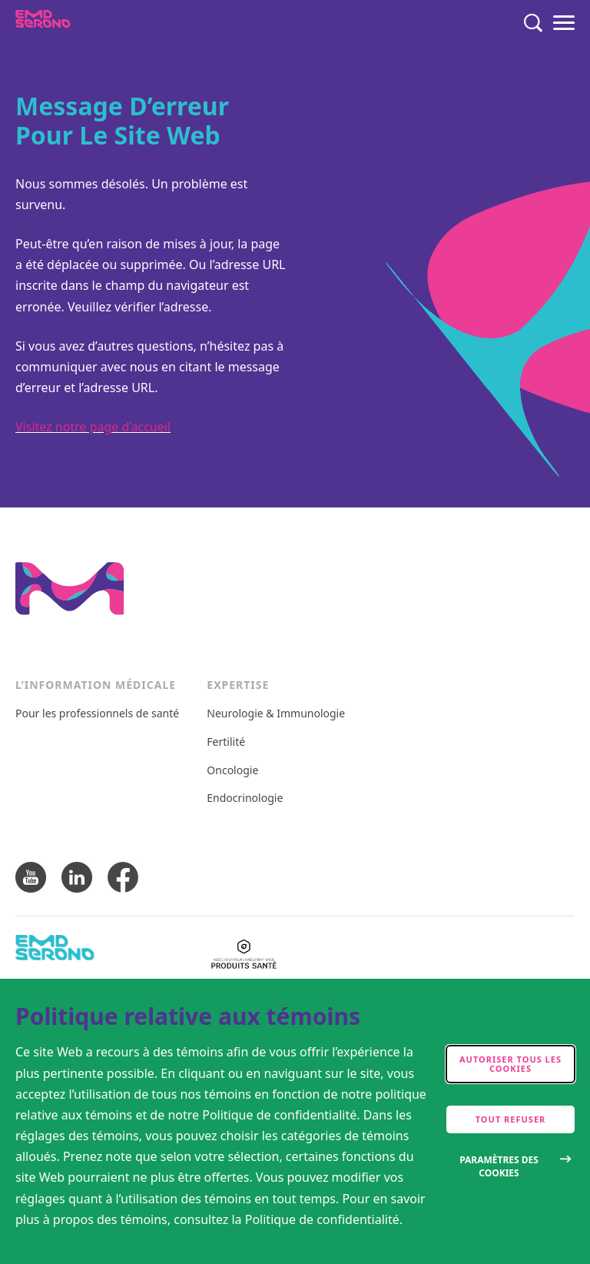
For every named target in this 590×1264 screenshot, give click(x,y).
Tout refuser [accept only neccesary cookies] (511, 1119)
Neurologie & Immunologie (276, 713)
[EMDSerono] (72, 23)
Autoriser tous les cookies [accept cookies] (510, 1063)
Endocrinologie (245, 798)
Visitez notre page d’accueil (93, 426)
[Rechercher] (533, 23)
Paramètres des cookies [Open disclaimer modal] (499, 1166)
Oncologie (232, 770)
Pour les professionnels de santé (97, 713)
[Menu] (564, 23)
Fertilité (226, 742)
